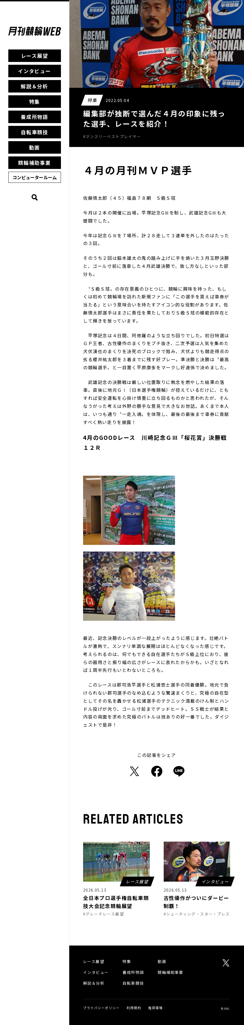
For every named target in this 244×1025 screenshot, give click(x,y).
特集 (34, 101)
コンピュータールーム (34, 177)
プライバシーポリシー (101, 1007)
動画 (34, 147)
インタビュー (34, 70)
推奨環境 (155, 1007)
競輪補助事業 (34, 162)
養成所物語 (34, 116)
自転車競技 (34, 132)
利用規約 (134, 1007)
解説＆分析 (34, 86)
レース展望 (34, 55)
